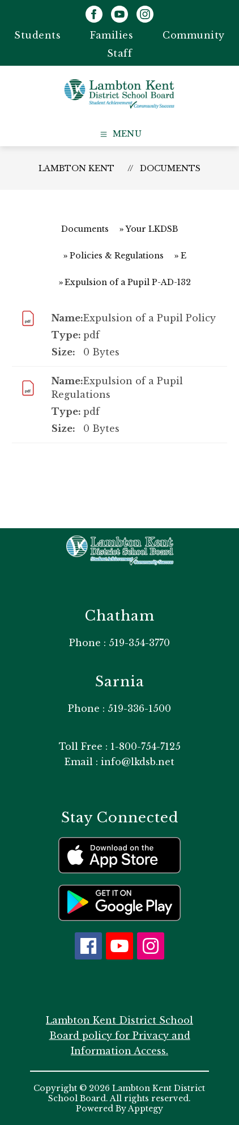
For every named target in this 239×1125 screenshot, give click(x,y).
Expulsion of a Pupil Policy (149, 318)
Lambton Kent (76, 168)
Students (37, 35)
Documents (170, 168)
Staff (120, 53)
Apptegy (145, 1108)
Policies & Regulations (117, 256)
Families (111, 35)
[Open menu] (119, 134)
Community (194, 35)
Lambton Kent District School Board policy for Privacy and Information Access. (119, 1035)
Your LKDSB (152, 229)
